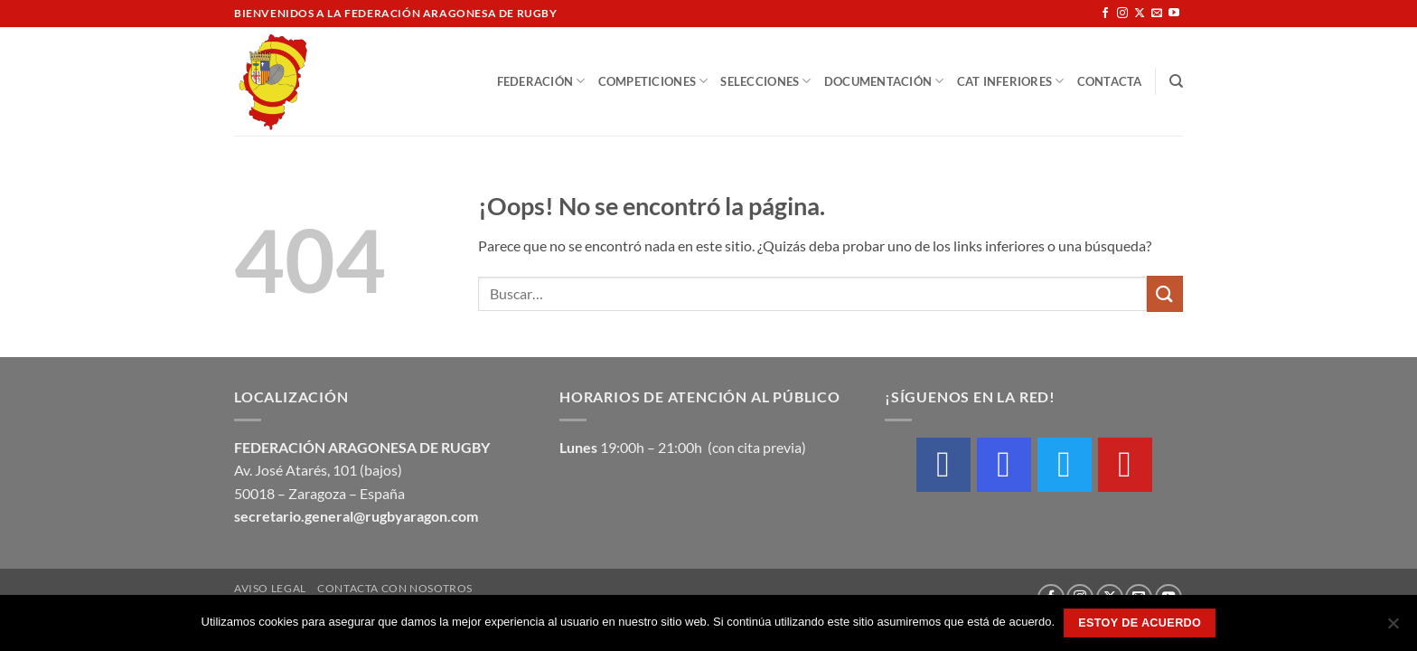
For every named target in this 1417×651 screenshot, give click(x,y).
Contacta (1109, 81)
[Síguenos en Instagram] (1122, 13)
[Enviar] (1165, 293)
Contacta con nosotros (395, 588)
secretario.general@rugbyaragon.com (356, 515)
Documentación (884, 81)
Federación (541, 81)
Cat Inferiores (1011, 81)
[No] (1392, 628)
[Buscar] (1176, 81)
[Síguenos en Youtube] (1173, 13)
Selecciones (765, 81)
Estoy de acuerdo (1139, 623)
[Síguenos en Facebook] (1105, 13)
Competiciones (653, 81)
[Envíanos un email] (1156, 13)
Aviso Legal (270, 588)
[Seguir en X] (1139, 13)
